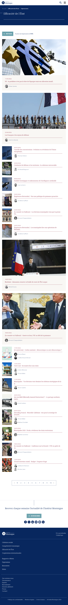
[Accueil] (7, 2)
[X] (29, 522)
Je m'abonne (35, 518)
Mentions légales (29, 599)
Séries (4, 570)
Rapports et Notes (8, 559)
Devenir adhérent (7, 587)
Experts (4, 583)
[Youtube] (36, 522)
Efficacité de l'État (8, 552)
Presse (4, 589)
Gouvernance (6, 580)
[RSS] (43, 522)
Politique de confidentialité (15, 599)
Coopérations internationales (11, 555)
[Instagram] (39, 522)
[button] (66, 2)
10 (51, 486)
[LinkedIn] (32, 522)
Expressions (6, 563)
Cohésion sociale (7, 545)
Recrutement (6, 585)
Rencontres (5, 566)
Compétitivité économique (10, 548)
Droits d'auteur (40, 599)
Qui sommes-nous (7, 578)
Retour (9, 34)
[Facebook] (25, 522)
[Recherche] (60, 2)
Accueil (4, 8)
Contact (4, 591)
